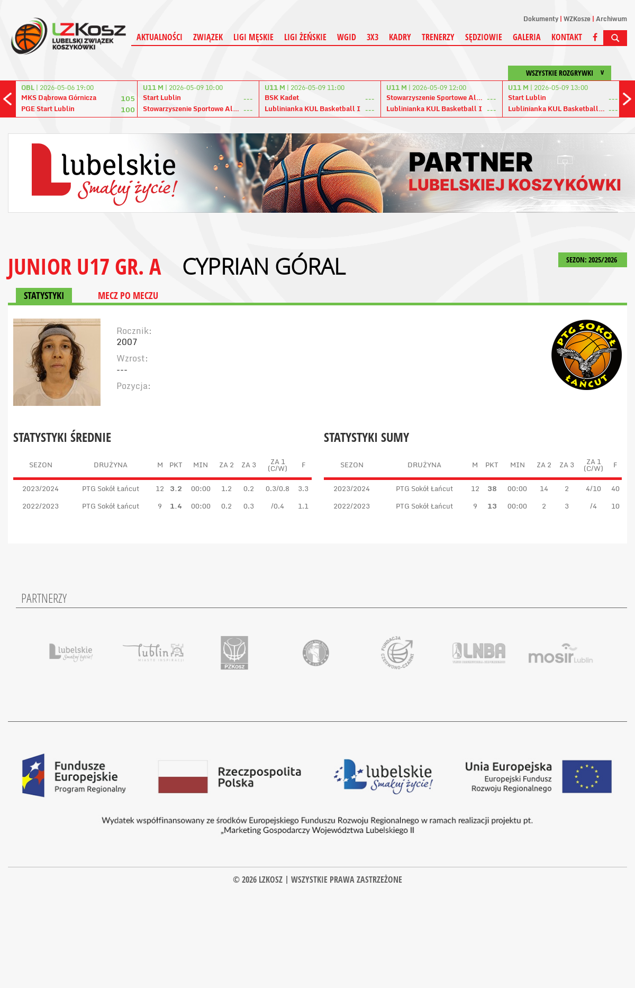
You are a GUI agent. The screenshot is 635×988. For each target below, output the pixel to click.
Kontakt (566, 37)
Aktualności (160, 37)
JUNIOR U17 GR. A (84, 266)
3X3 (372, 37)
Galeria (527, 37)
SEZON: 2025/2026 (592, 260)
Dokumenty (540, 19)
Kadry (400, 37)
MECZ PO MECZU (128, 295)
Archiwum (611, 19)
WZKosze (577, 19)
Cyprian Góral (264, 266)
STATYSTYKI (44, 295)
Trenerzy (438, 37)
